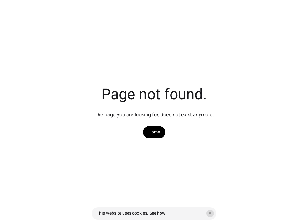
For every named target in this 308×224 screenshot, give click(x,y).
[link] (154, 132)
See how (157, 213)
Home (154, 132)
